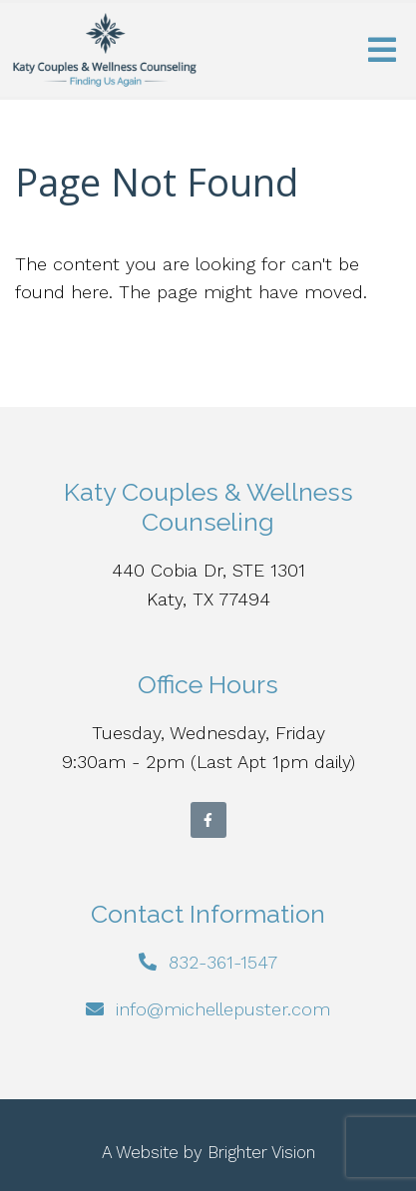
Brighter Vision (261, 1152)
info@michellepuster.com (223, 1008)
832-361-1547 (223, 962)
